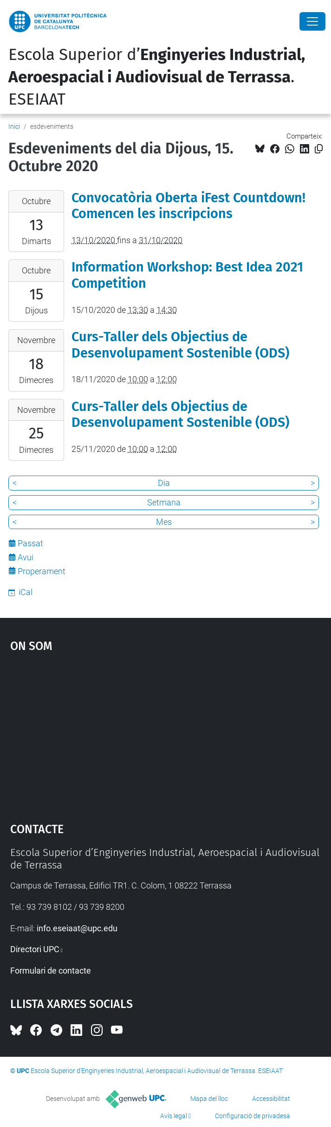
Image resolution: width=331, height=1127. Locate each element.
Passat (30, 543)
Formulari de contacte (50, 970)
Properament (41, 571)
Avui (25, 557)
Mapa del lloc (209, 1098)
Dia (164, 483)
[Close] (312, 21)
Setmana (164, 502)
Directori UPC (34, 949)
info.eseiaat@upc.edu (77, 928)
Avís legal (173, 1116)
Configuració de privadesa (252, 1116)
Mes (164, 522)
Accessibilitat (271, 1098)
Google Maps (165, 732)
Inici (14, 126)
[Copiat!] (319, 149)
